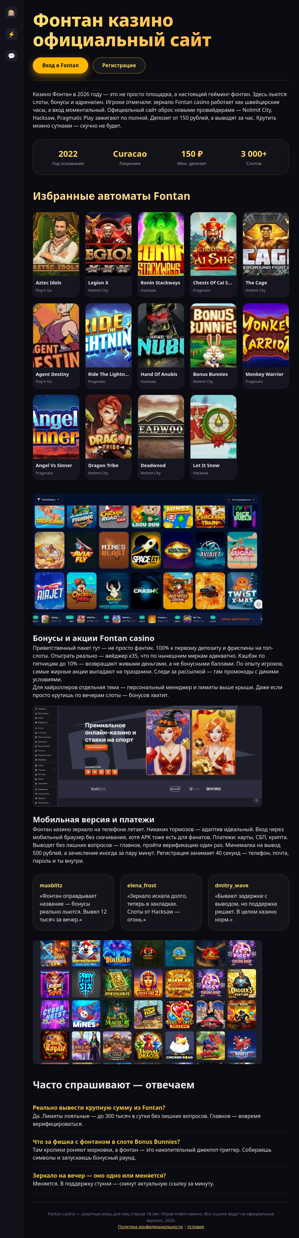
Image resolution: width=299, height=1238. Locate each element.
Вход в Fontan (60, 65)
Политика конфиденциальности (150, 1226)
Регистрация (119, 65)
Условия (196, 1226)
